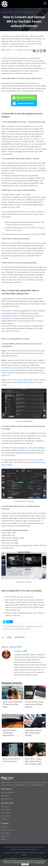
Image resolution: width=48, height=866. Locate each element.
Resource (22, 849)
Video (10, 12)
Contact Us (34, 849)
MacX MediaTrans (6, 799)
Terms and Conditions (31, 847)
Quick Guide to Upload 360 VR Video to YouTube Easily (12, 704)
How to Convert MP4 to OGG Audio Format (11, 760)
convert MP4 (18, 12)
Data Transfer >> (6, 813)
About (11, 847)
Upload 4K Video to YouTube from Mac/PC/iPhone (10, 732)
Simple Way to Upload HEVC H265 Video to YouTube (33, 732)
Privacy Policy (18, 847)
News (27, 849)
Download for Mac (25, 97)
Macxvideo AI (35, 304)
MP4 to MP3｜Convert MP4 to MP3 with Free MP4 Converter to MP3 (33, 761)
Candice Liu (9, 50)
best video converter (27, 382)
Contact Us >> (5, 836)
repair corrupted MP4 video (33, 183)
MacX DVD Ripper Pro (7, 792)
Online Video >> (6, 816)
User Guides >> (5, 833)
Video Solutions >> (6, 810)
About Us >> (4, 827)
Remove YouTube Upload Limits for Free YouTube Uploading (34, 704)
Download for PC (25, 103)
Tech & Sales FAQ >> (7, 830)
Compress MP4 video (9, 316)
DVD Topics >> (5, 806)
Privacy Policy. (40, 862)
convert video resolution (36, 448)
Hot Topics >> (5, 819)
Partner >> (4, 839)
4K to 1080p (20, 450)
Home (5, 12)
